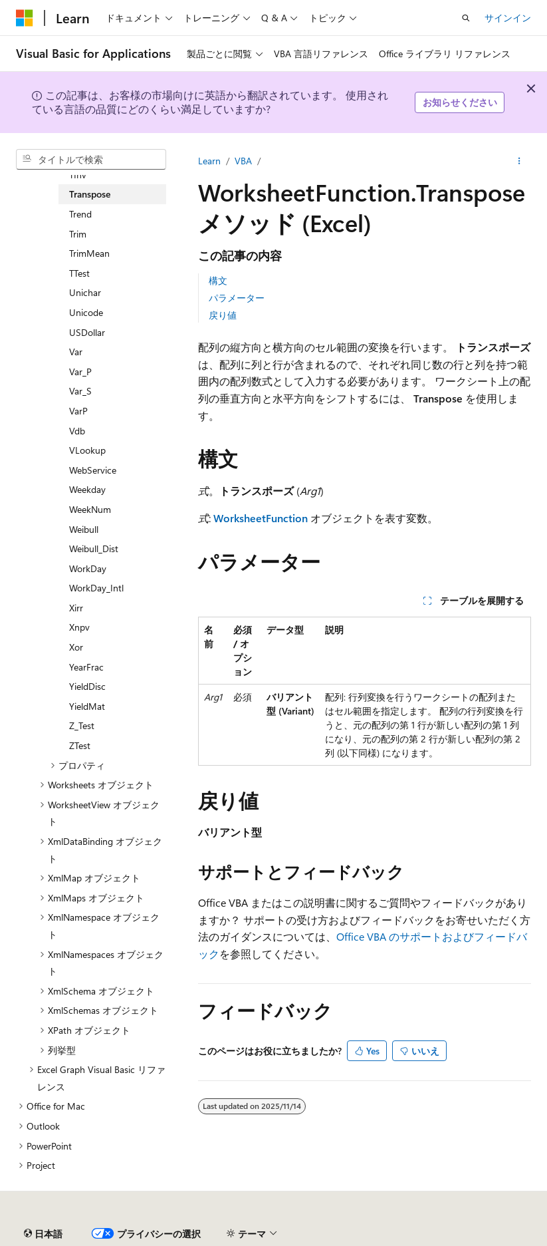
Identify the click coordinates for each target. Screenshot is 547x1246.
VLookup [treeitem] (87, 450)
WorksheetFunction (260, 518)
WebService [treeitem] (92, 470)
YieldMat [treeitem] (87, 706)
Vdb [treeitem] (77, 430)
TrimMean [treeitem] (89, 253)
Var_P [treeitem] (80, 371)
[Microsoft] (24, 18)
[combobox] (91, 159)
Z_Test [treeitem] (81, 725)
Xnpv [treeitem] (79, 627)
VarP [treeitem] (78, 410)
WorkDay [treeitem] (87, 568)
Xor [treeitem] (76, 647)
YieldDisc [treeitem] (87, 686)
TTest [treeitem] (79, 273)
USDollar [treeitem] (87, 332)
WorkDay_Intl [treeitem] (96, 587)
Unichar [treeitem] (85, 292)
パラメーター (237, 297)
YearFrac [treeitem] (86, 667)
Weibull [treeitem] (83, 529)
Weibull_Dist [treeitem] (93, 548)
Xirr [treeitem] (76, 607)
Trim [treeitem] (77, 234)
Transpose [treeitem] (89, 194)
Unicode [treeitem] (86, 312)
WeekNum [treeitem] (90, 509)
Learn (209, 160)
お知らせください (460, 102)
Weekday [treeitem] (87, 489)
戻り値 (223, 315)
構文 (218, 280)
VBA (243, 160)
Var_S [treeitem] (80, 391)
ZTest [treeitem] (79, 745)
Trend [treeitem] (80, 214)
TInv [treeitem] (77, 174)
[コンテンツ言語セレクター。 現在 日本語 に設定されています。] (43, 1234)
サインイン (508, 17)
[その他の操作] (519, 161)
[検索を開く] (466, 18)
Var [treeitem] (75, 351)
